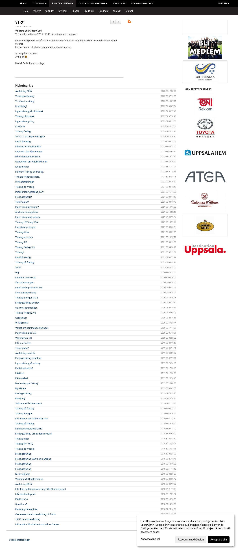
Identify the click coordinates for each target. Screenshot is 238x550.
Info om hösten (23, 343)
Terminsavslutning (24, 96)
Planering (20, 398)
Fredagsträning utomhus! (28, 358)
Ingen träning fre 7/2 (25, 333)
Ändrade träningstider (26, 212)
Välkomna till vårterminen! (28, 403)
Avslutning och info (25, 353)
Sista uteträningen (24, 181)
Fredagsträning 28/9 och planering (33, 459)
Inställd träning (23, 141)
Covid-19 (20, 126)
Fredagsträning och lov (27, 302)
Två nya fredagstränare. (27, 176)
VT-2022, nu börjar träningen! (30, 136)
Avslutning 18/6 (23, 91)
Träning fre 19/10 (24, 443)
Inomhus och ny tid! (25, 277)
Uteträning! (21, 106)
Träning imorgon (23, 413)
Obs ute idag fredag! (26, 307)
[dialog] (185, 530)
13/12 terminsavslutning (27, 519)
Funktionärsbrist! (24, 368)
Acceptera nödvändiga (191, 539)
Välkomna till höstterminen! (29, 479)
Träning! (19, 252)
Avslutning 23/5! (23, 484)
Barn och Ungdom (62, 3)
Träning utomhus (24, 237)
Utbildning (40, 3)
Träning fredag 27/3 (25, 312)
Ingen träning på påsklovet (29, 111)
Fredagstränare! (23, 197)
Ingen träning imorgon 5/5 (28, 287)
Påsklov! (19, 373)
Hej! (17, 272)
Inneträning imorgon (25, 227)
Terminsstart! (22, 202)
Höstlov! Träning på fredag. (29, 171)
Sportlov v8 (21, 504)
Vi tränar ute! (21, 323)
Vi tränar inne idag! (24, 101)
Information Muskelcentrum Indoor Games (37, 524)
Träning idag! (22, 438)
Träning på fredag (24, 186)
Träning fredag (23, 131)
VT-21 (20, 22)
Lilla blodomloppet (25, 494)
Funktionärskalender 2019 (28, 428)
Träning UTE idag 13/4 (26, 222)
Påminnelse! (21, 378)
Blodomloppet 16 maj (26, 383)
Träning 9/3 (21, 242)
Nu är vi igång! (22, 474)
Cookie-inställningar (19, 539)
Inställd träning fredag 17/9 (29, 192)
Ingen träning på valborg (28, 217)
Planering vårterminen (26, 509)
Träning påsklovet (24, 116)
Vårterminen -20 (23, 338)
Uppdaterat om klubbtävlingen (31, 161)
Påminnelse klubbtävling (28, 156)
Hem (23, 3)
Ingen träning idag (24, 121)
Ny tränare (20, 388)
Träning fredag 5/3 (25, 247)
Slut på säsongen (24, 282)
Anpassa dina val (150, 539)
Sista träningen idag (25, 292)
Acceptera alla (218, 539)
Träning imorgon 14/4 (26, 297)
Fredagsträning (23, 393)
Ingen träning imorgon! (27, 207)
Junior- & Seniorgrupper (93, 3)
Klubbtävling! (22, 166)
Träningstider (22, 232)
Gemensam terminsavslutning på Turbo (35, 514)
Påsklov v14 (21, 499)
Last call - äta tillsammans (28, 151)
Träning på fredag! (24, 262)
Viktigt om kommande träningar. (32, 328)
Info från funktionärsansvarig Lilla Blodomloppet (40, 489)
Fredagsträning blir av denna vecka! (33, 433)
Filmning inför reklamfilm (28, 146)
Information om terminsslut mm (31, 418)
